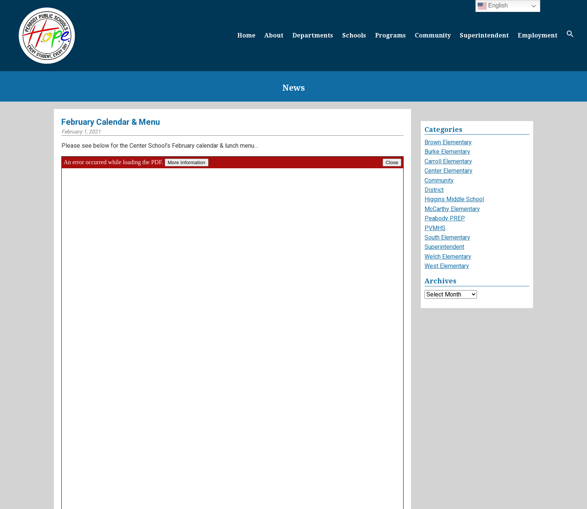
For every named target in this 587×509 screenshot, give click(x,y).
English (493, 5)
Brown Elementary (448, 142)
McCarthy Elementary (452, 209)
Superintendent (484, 35)
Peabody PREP (445, 218)
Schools (354, 35)
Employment (537, 35)
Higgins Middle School (454, 199)
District (434, 189)
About (273, 35)
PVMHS (435, 228)
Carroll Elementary (448, 161)
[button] (570, 35)
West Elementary (447, 265)
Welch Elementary (448, 256)
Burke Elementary (447, 151)
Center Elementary (448, 170)
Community (433, 35)
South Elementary (447, 237)
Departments (312, 35)
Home (246, 35)
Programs (390, 35)
